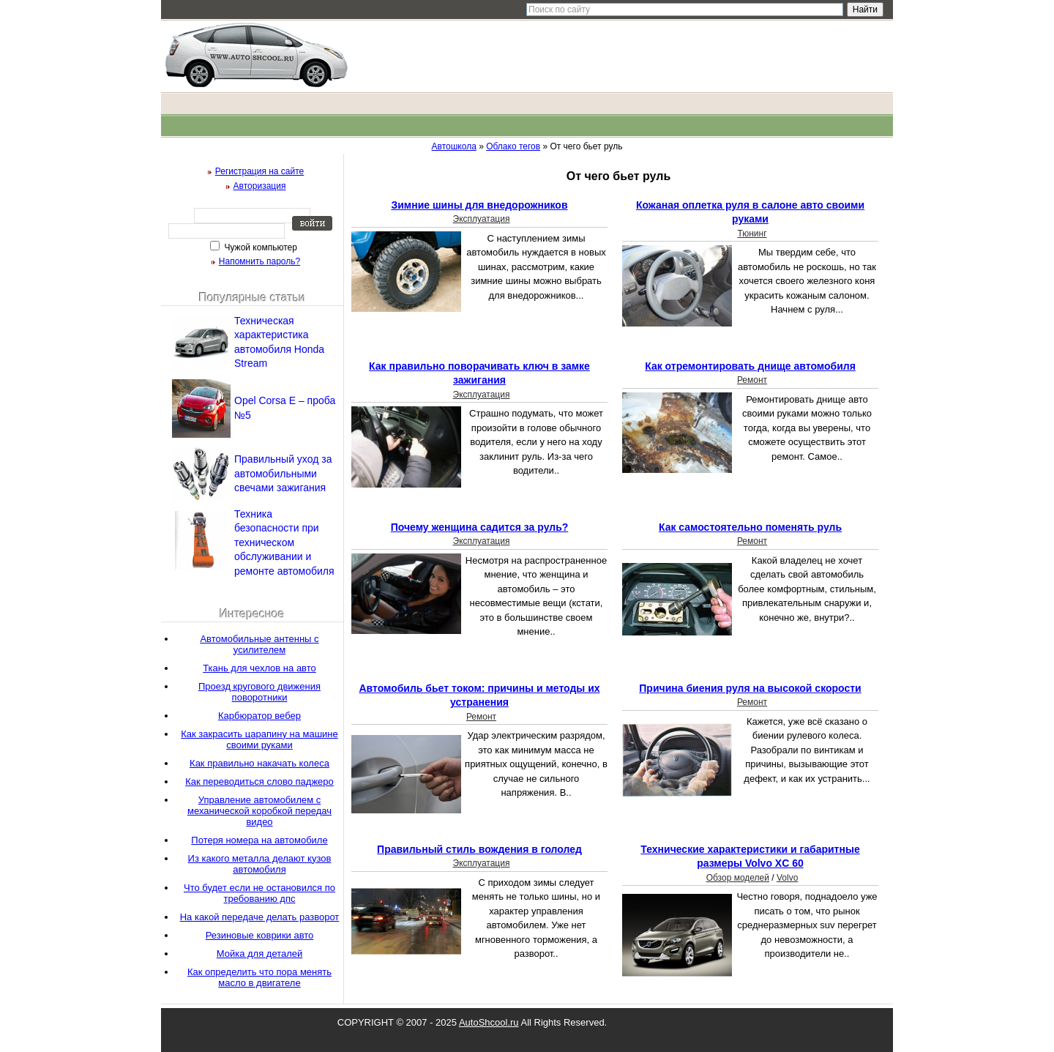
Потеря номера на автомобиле (259, 840)
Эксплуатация (481, 219)
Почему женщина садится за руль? (480, 527)
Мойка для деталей (260, 953)
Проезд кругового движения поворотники (259, 692)
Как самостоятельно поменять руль (750, 527)
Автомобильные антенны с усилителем (259, 644)
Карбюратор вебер (259, 715)
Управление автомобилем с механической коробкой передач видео (259, 810)
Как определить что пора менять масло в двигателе (259, 977)
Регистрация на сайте (259, 171)
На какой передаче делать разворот (260, 916)
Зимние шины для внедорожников (479, 205)
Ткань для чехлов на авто (259, 668)
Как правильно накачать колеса (259, 763)
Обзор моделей (737, 878)
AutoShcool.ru (489, 1022)
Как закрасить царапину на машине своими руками (259, 739)
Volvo (787, 878)
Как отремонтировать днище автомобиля (750, 366)
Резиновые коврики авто (260, 935)
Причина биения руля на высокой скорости (750, 688)
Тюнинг (751, 233)
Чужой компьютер (259, 247)
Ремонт (752, 380)
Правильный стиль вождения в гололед (479, 849)
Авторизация (259, 186)
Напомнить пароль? (259, 261)
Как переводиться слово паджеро (259, 781)
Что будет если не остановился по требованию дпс (259, 893)
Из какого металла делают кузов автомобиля (260, 864)
